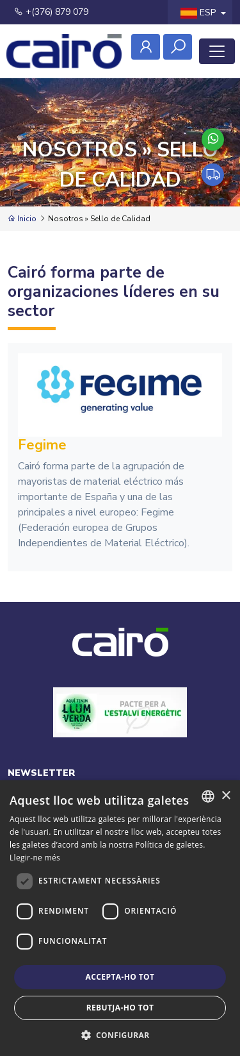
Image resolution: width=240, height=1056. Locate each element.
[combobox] (208, 796)
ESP (199, 12)
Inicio (22, 219)
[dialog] (120, 918)
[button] (120, 1034)
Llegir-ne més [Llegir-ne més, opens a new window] (35, 857)
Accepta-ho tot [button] (120, 976)
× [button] (225, 796)
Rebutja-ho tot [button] (120, 1007)
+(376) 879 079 (51, 12)
